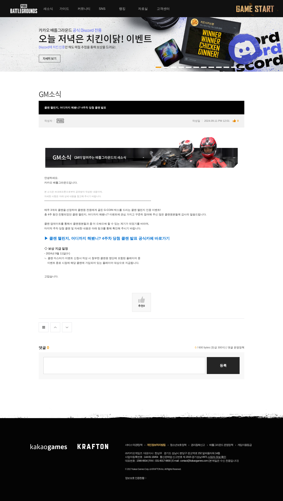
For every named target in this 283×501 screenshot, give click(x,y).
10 (234, 67)
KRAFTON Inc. (157, 469)
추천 (141, 301)
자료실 (143, 9)
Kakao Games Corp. (140, 469)
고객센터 (163, 9)
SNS (102, 9)
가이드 (64, 9)
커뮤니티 (84, 9)
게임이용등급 (244, 444)
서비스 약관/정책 (133, 444)
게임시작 (257, 8)
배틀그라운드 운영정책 (221, 444)
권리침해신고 (198, 444)
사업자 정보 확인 (217, 456)
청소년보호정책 (178, 444)
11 (241, 67)
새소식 (48, 9)
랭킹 (122, 9)
